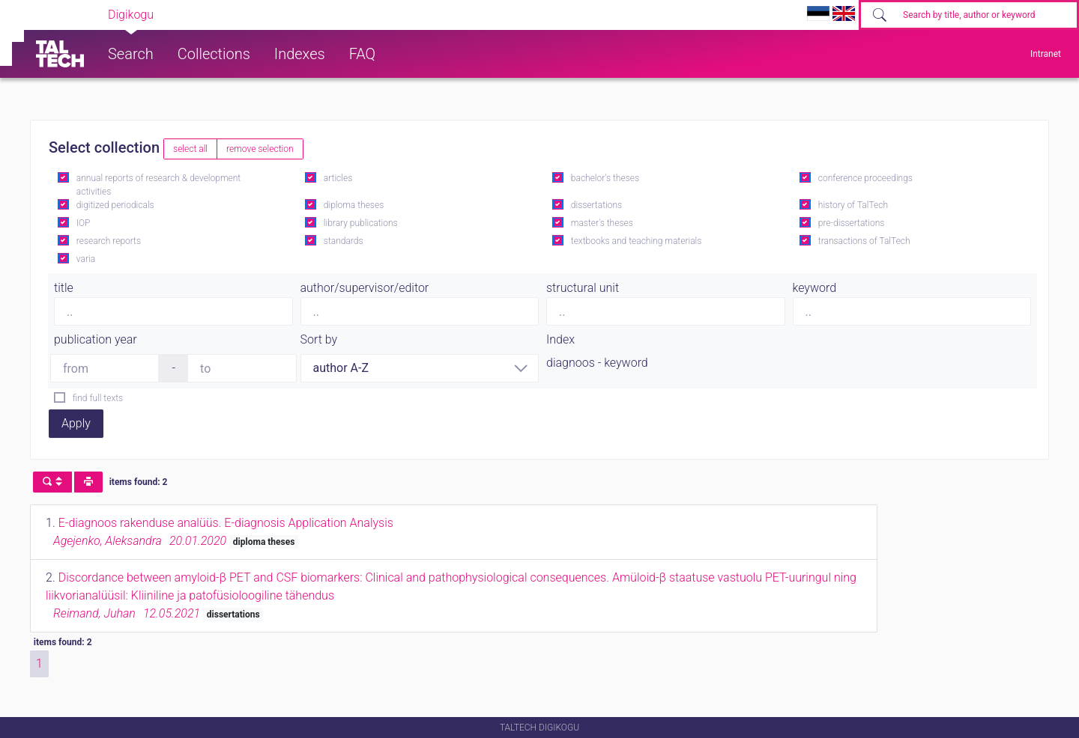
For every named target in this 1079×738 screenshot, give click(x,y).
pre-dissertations (851, 223)
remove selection (259, 149)
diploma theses (354, 205)
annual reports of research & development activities (158, 185)
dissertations (596, 205)
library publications (361, 223)
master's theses (602, 223)
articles (338, 178)
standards (343, 241)
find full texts (98, 398)
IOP (83, 223)
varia (85, 259)
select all (190, 149)
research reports (108, 241)
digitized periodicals (115, 205)
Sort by (319, 339)
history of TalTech (853, 205)
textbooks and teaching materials (636, 241)
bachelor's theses (605, 178)
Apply (76, 423)
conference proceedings (865, 178)
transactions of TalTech (864, 241)
